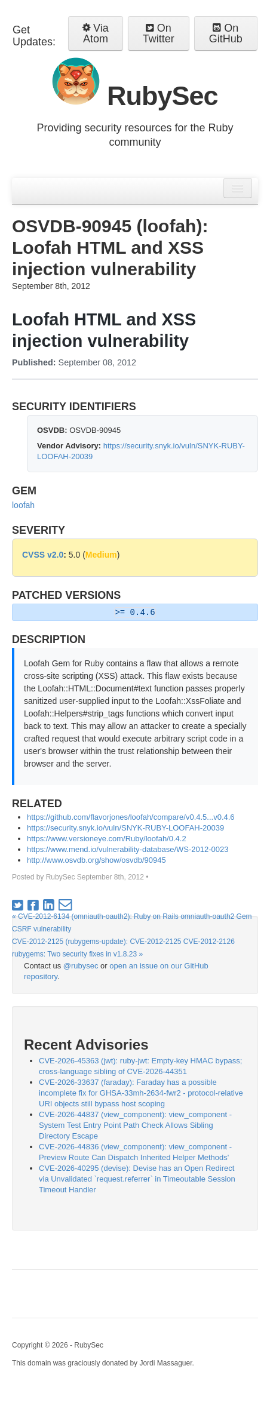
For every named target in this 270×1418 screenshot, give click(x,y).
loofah (23, 505)
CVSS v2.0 (42, 554)
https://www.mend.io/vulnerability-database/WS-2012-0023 (127, 849)
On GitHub (226, 33)
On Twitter (158, 33)
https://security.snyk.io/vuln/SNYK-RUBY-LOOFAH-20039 (125, 827)
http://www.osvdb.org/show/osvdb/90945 (96, 860)
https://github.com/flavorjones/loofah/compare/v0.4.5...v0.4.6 (131, 817)
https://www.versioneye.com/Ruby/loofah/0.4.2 (106, 838)
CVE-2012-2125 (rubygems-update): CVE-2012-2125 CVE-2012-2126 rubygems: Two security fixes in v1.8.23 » (123, 947)
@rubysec (81, 965)
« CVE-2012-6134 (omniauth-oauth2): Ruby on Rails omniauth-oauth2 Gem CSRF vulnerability (132, 922)
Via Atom (95, 33)
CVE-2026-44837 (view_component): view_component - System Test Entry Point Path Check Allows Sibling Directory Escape (135, 1125)
